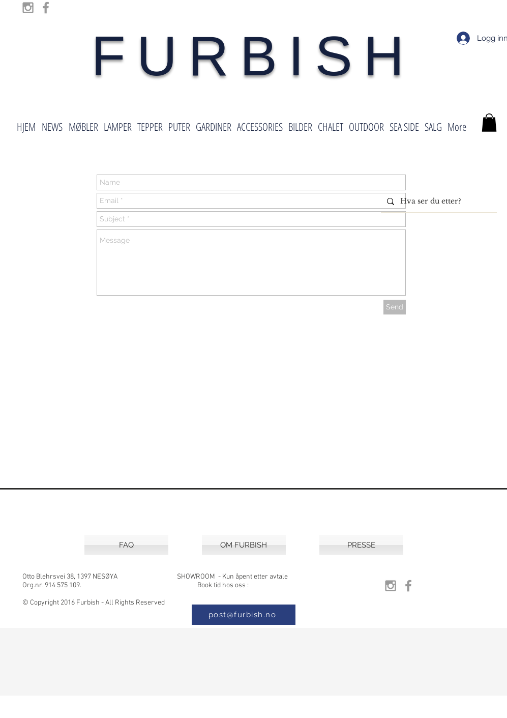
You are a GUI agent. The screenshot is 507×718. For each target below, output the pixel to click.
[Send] (394, 307)
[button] (489, 122)
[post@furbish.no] (243, 615)
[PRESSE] (361, 545)
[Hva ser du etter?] (437, 201)
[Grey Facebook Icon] (45, 7)
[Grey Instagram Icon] (28, 7)
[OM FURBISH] (244, 545)
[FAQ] (126, 545)
